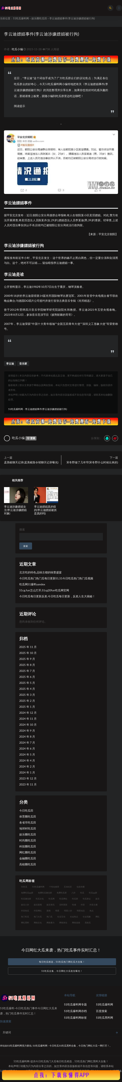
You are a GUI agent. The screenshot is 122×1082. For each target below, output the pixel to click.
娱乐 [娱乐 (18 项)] (98, 898)
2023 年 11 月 (28, 784)
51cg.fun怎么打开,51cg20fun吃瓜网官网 (44, 590)
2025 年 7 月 (27, 670)
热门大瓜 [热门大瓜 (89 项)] (38, 916)
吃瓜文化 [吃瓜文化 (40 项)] (40, 898)
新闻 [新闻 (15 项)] (49, 910)
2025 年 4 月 (27, 688)
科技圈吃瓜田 (27, 846)
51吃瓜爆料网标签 (75, 1017)
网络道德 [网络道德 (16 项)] (76, 922)
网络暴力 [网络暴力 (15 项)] (51, 922)
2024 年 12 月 (28, 712)
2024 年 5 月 (27, 754)
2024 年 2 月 (27, 766)
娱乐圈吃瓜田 (39, 18)
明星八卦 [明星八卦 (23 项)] (68, 910)
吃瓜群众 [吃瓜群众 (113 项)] (87, 898)
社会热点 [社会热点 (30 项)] (74, 916)
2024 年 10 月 (28, 724)
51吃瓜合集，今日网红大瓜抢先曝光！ (62, 971)
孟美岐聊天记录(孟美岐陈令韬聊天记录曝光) (31, 462)
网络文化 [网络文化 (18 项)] (38, 922)
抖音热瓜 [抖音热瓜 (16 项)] (25, 910)
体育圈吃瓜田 (27, 816)
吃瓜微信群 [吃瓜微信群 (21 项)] (26, 898)
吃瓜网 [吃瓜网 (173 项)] (52, 898)
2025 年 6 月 (27, 676)
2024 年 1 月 (27, 772)
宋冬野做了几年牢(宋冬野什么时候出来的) (92, 462)
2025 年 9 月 (27, 658)
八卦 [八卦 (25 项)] (73, 892)
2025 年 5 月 (27, 682)
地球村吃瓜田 (27, 828)
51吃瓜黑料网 (104, 1017)
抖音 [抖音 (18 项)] (83, 904)
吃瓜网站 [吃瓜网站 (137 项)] (63, 898)
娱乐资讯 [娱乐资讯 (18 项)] (51, 904)
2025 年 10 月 (28, 653)
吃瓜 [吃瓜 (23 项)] (82, 892)
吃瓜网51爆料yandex (32, 584)
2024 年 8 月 (27, 736)
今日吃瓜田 (26, 810)
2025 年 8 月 (27, 664)
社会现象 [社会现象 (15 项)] (87, 916)
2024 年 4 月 (27, 760)
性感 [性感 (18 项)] (74, 904)
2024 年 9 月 (27, 730)
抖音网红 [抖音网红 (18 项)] (38, 910)
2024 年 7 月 (27, 742)
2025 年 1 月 (27, 706)
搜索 (22, 529)
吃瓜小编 (17, 49)
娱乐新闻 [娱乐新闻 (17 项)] (38, 904)
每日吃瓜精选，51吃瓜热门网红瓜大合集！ (62, 961)
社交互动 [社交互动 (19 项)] (61, 916)
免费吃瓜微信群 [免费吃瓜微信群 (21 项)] (45, 892)
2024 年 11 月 (28, 718)
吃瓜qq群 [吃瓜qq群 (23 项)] (93, 892)
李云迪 (10, 363)
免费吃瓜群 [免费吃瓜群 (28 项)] (62, 892)
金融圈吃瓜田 (27, 858)
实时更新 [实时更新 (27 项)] (63, 904)
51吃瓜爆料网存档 (75, 1011)
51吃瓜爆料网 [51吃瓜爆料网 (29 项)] (38, 886)
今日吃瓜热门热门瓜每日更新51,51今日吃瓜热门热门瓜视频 (56, 578)
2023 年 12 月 (28, 778)
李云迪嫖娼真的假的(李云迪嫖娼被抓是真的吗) (45, 510)
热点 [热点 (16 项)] (92, 910)
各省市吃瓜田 (27, 822)
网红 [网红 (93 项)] (98, 916)
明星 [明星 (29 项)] (57, 910)
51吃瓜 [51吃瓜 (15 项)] (24, 886)
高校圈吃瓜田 (27, 864)
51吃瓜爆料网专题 (75, 1004)
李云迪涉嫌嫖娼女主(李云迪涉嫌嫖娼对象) (15, 510)
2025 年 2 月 (27, 700)
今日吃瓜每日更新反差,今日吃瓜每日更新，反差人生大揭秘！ (57, 596)
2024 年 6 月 (27, 748)
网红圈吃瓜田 (27, 852)
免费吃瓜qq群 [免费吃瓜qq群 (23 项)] (27, 892)
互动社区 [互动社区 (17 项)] (68, 886)
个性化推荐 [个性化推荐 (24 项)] (54, 886)
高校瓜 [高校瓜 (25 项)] (88, 922)
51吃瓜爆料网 (21, 18)
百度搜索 (101, 1011)
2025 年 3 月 (27, 694)
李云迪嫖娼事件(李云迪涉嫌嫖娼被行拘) (41, 33)
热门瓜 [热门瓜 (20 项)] (50, 916)
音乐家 (23, 363)
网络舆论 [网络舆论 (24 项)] (63, 922)
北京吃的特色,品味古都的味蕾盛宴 (40, 572)
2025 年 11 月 (28, 647)
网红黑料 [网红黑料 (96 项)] (25, 922)
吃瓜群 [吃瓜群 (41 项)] (75, 898)
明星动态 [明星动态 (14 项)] (81, 910)
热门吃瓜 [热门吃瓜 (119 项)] (25, 916)
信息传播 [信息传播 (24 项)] (81, 886)
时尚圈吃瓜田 (27, 840)
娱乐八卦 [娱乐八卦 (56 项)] (25, 904)
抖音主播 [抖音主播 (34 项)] (94, 904)
